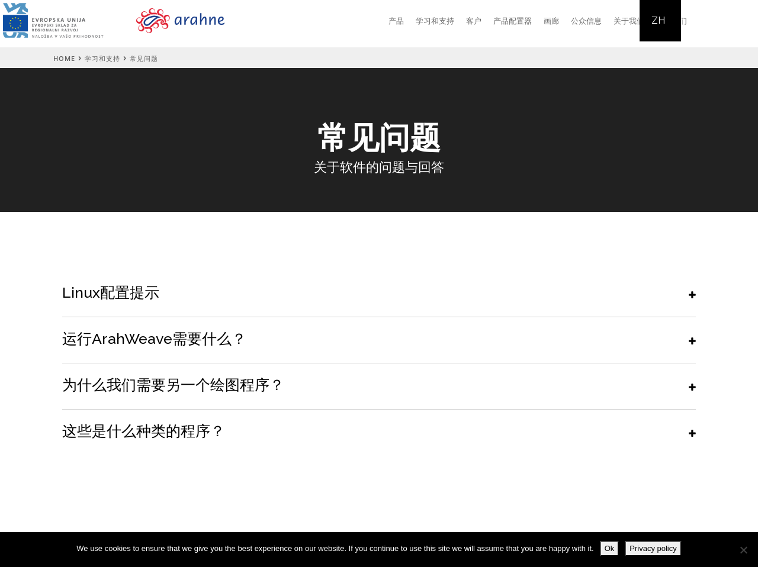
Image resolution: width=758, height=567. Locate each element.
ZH (658, 20)
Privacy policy (652, 548)
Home (64, 58)
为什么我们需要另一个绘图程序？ (173, 385)
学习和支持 (102, 58)
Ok (610, 548)
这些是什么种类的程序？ (143, 431)
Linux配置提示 (110, 292)
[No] (743, 550)
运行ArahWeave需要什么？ (154, 338)
